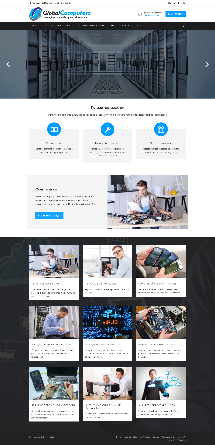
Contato (141, 26)
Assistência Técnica (51, 26)
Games (113, 26)
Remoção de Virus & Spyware (103, 344)
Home (33, 26)
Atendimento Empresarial (92, 26)
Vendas (70, 26)
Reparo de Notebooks (45, 283)
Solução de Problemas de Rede (51, 344)
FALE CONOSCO (175, 14)
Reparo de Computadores (101, 283)
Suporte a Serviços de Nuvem (156, 405)
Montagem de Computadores (156, 344)
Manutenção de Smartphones (157, 283)
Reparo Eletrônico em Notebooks (53, 405)
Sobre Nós (126, 26)
